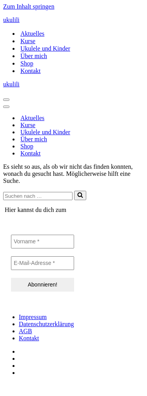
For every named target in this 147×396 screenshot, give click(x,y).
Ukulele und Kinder (45, 48)
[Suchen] (38, 196)
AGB (25, 331)
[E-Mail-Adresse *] (42, 263)
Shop (26, 63)
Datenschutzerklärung (46, 324)
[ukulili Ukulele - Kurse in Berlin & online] (73, 20)
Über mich (33, 56)
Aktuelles (32, 33)
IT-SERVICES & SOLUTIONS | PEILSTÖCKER (66, 386)
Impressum (33, 317)
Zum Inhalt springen (28, 6)
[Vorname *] (42, 241)
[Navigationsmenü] (6, 100)
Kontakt (30, 71)
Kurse (27, 41)
